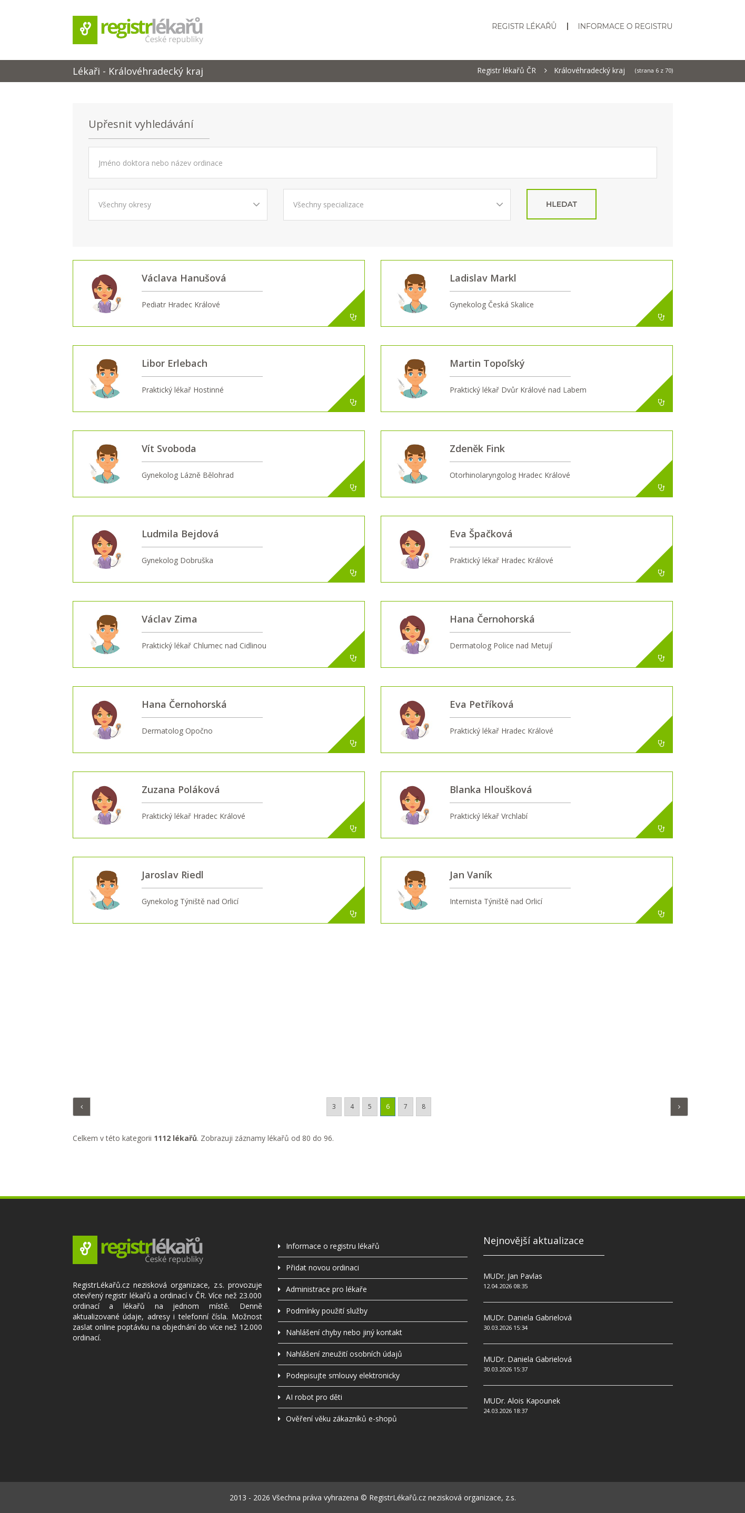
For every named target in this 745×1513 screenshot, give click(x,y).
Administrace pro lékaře (326, 1289)
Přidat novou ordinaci (322, 1267)
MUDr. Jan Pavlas (512, 1275)
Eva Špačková (481, 533)
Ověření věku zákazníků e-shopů (341, 1419)
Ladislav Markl (483, 278)
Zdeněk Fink (477, 448)
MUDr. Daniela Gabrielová (527, 1317)
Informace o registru (625, 26)
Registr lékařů (524, 26)
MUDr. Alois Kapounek (521, 1400)
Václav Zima (169, 619)
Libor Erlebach (174, 363)
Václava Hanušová (184, 278)
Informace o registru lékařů (333, 1246)
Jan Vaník (471, 874)
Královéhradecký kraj (589, 70)
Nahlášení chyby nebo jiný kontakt (344, 1332)
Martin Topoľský (487, 363)
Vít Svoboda (169, 448)
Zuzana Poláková (181, 789)
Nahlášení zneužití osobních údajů (344, 1354)
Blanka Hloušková (491, 789)
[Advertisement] (372, 1007)
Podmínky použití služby (326, 1311)
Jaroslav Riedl (173, 874)
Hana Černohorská (492, 619)
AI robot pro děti (314, 1397)
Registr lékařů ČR (506, 70)
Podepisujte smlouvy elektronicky (343, 1375)
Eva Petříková (482, 704)
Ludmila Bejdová (180, 533)
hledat (561, 204)
